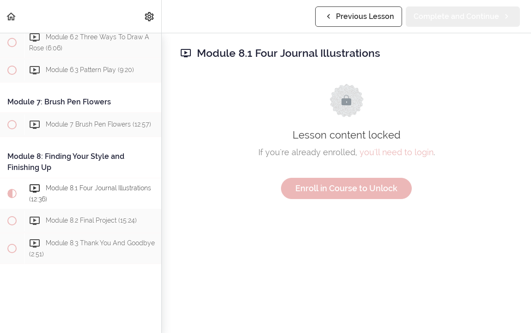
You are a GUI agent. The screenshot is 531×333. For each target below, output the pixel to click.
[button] (11, 16)
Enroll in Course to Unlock (346, 188)
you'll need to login (396, 152)
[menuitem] (149, 16)
